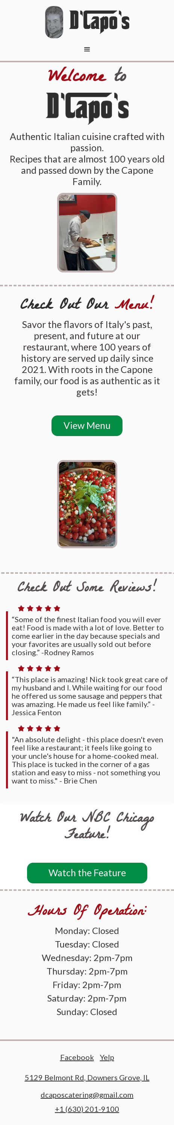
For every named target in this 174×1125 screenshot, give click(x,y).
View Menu (87, 425)
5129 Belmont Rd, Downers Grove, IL (87, 1077)
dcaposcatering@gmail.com (87, 1094)
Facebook (77, 1057)
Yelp (107, 1057)
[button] (87, 49)
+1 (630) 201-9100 (87, 1109)
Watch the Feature (87, 872)
